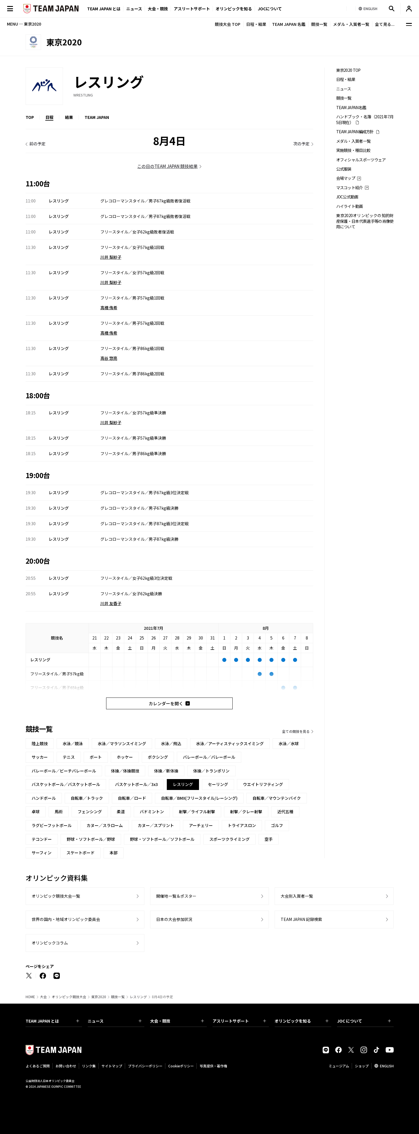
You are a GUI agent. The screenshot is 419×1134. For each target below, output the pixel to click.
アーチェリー (201, 825)
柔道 (121, 811)
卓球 (36, 811)
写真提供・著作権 (213, 1065)
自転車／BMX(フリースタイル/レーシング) (199, 798)
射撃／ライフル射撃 (197, 811)
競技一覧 (319, 24)
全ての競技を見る (296, 731)
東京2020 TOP (348, 70)
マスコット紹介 (349, 187)
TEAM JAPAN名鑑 (351, 107)
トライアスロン (242, 825)
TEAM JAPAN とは (52, 1021)
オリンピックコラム (50, 943)
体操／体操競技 (125, 771)
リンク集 (89, 1065)
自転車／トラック (87, 798)
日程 (49, 117)
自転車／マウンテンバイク (276, 798)
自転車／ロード (132, 798)
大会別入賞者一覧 (297, 896)
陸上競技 (40, 743)
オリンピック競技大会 (69, 996)
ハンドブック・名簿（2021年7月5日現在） (365, 119)
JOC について (364, 1021)
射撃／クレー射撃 (246, 811)
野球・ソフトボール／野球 (91, 839)
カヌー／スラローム (105, 825)
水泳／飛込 (171, 743)
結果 (69, 117)
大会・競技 (177, 1021)
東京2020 (98, 996)
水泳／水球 (289, 743)
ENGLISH (387, 1065)
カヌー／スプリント (156, 825)
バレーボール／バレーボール (209, 757)
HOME (30, 996)
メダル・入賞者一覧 (351, 24)
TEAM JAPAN (97, 117)
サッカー (40, 757)
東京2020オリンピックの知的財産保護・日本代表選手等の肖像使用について (365, 221)
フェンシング (90, 811)
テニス (69, 757)
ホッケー (125, 757)
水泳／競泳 (73, 743)
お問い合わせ (66, 1065)
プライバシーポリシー (145, 1065)
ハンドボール (44, 798)
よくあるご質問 (38, 1065)
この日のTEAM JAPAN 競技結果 (167, 166)
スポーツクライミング (229, 839)
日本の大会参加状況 (174, 919)
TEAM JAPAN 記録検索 (301, 919)
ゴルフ (277, 825)
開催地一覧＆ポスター (176, 896)
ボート (96, 757)
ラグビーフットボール (52, 825)
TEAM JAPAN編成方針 (355, 131)
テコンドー (42, 839)
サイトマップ (112, 1065)
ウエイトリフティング (263, 784)
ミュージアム (339, 1065)
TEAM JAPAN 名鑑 (288, 24)
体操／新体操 (166, 771)
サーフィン (41, 852)
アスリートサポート (192, 8)
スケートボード (80, 852)
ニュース (134, 8)
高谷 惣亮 (108, 358)
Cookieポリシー (181, 1065)
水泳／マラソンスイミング (122, 743)
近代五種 (285, 811)
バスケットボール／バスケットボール (66, 784)
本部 (114, 852)
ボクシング (158, 757)
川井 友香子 (110, 603)
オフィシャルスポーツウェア (361, 160)
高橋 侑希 (108, 307)
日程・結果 (256, 24)
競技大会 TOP (227, 24)
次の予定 (301, 143)
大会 (43, 996)
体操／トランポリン (211, 771)
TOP (30, 117)
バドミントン (152, 811)
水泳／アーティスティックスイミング (230, 743)
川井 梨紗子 (110, 257)
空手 (269, 839)
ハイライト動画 (349, 206)
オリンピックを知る (234, 8)
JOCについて (270, 8)
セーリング (218, 784)
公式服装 (343, 169)
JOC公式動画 (347, 197)
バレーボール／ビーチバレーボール (64, 771)
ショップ (362, 1065)
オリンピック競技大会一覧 (56, 896)
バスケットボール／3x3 (136, 784)
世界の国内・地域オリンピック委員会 (66, 919)
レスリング (138, 996)
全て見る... (385, 24)
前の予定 (37, 143)
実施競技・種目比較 (353, 150)
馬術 (59, 811)
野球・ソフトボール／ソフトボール (162, 839)
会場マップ (345, 178)
